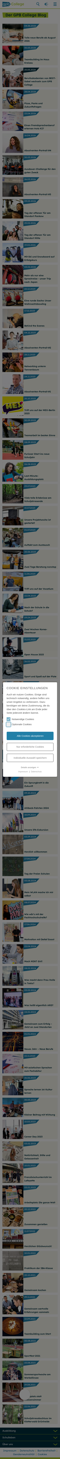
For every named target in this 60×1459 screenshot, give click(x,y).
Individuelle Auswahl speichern (30, 757)
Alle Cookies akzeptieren (30, 735)
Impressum (23, 772)
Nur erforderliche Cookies (30, 746)
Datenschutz (36, 772)
